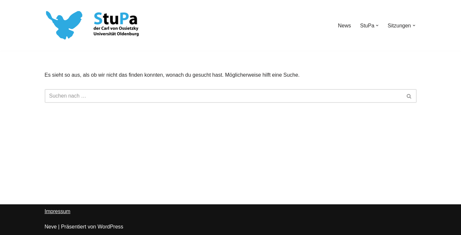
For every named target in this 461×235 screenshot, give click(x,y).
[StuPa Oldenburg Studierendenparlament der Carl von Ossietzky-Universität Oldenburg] (64, 25)
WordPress (110, 226)
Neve (51, 226)
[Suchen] (223, 96)
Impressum (57, 211)
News (344, 25)
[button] (377, 25)
